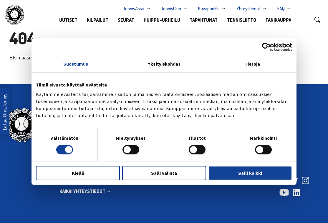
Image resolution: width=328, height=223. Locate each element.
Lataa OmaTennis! (5, 111)
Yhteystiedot (248, 8)
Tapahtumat (204, 20)
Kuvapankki (208, 8)
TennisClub (171, 8)
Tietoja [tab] (252, 64)
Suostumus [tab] (75, 64)
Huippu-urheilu (162, 20)
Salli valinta (164, 173)
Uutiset (68, 20)
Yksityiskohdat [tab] (164, 64)
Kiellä (78, 173)
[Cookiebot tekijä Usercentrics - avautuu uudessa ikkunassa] (266, 47)
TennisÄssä (133, 8)
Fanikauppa (278, 20)
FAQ (281, 8)
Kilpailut (97, 20)
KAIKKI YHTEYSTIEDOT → (85, 191)
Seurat (126, 20)
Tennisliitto (241, 20)
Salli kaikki (250, 173)
